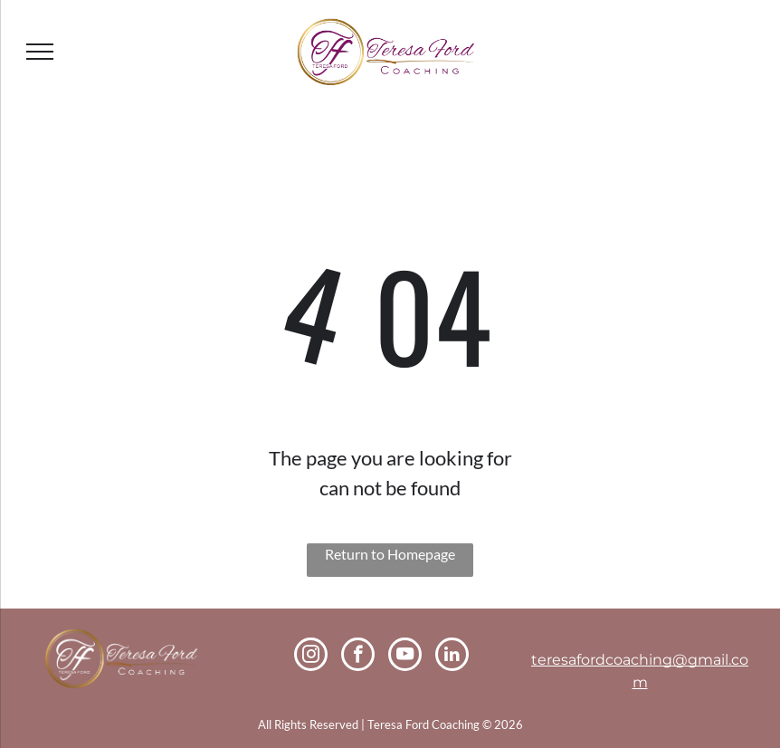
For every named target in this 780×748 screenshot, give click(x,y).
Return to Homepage (390, 553)
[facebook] (358, 657)
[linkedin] (452, 657)
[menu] (39, 51)
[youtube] (405, 657)
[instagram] (311, 657)
